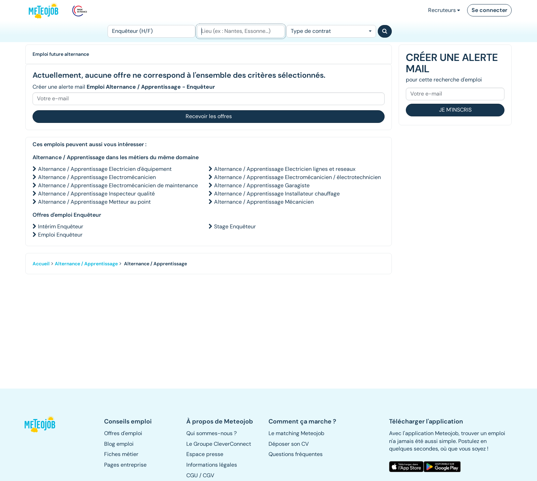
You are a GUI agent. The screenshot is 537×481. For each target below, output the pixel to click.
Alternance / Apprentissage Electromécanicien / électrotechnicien (297, 177)
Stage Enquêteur (235, 226)
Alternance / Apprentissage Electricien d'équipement (105, 169)
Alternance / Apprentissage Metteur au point (94, 201)
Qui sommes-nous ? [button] (211, 433)
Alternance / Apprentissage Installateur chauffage (277, 193)
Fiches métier (121, 454)
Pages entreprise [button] (125, 464)
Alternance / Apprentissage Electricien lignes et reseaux (284, 169)
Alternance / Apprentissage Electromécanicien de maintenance (118, 185)
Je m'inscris (455, 109)
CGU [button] (192, 475)
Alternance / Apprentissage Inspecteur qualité (96, 193)
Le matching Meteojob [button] (296, 433)
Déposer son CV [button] (288, 443)
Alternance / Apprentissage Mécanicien (264, 201)
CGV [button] (208, 475)
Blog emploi (119, 443)
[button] (43, 424)
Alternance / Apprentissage (86, 264)
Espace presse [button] (204, 454)
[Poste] (151, 31)
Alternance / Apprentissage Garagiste (262, 185)
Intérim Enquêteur (60, 226)
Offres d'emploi (123, 433)
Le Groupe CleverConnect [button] (218, 443)
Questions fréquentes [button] (295, 454)
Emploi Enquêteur (60, 234)
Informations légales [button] (211, 464)
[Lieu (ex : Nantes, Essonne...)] (241, 31)
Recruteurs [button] (444, 10)
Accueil (41, 264)
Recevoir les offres (209, 116)
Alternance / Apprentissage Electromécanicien (97, 177)
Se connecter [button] (489, 10)
